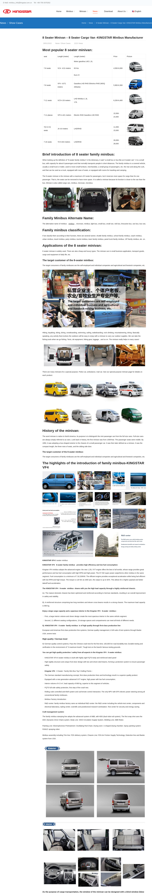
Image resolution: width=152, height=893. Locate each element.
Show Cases (16, 23)
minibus (71, 224)
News (3, 23)
